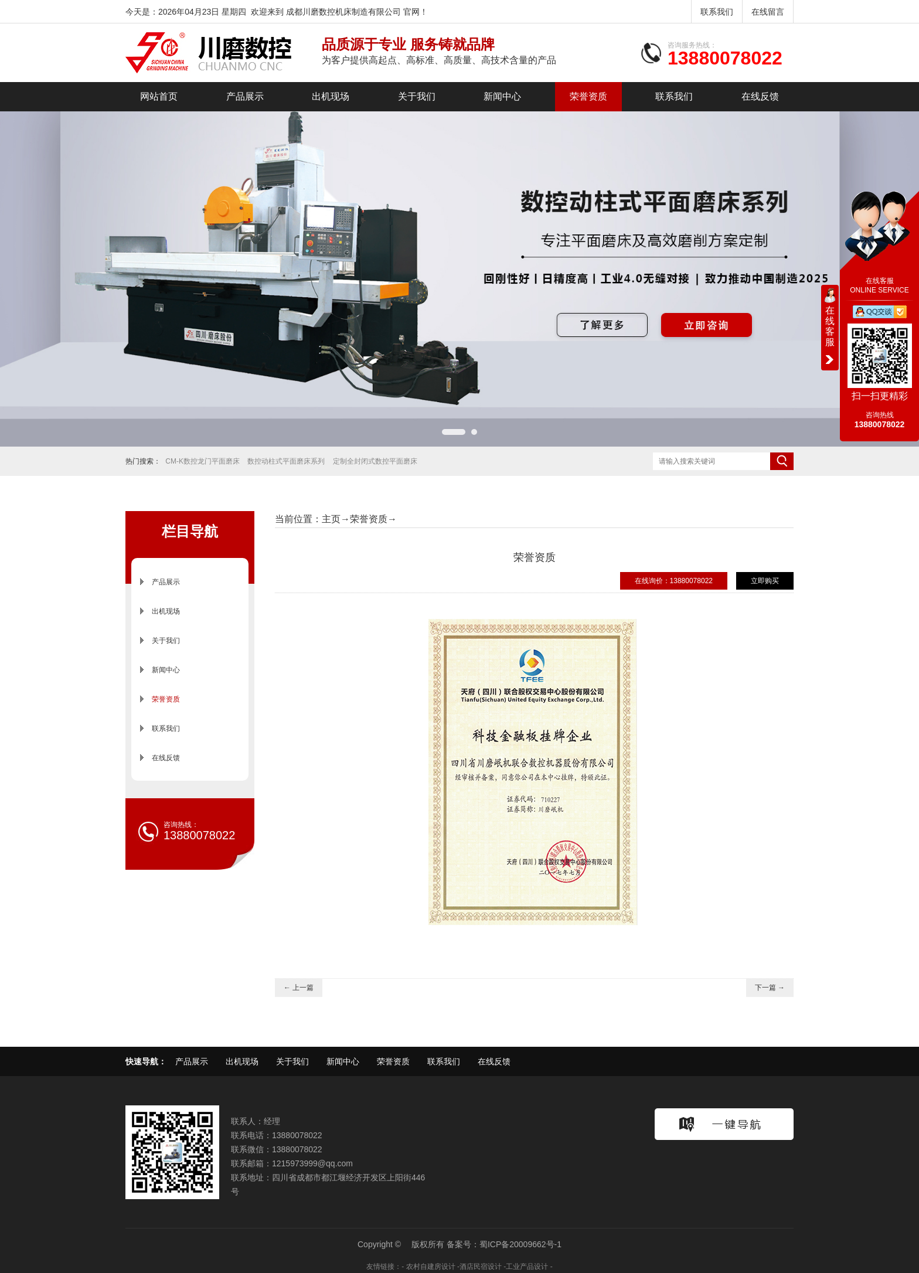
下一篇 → (770, 987)
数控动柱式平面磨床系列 (286, 461)
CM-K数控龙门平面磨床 (202, 461)
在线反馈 (760, 96)
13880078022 (725, 58)
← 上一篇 (299, 987)
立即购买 (765, 581)
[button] (453, 432)
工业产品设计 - (529, 1266)
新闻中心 (502, 96)
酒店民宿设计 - (483, 1266)
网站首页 (159, 96)
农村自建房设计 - (433, 1266)
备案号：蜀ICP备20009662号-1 (504, 1244)
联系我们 (716, 11)
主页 (331, 519)
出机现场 (330, 96)
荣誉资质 (588, 96)
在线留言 (767, 11)
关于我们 (416, 96)
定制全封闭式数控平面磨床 (375, 461)
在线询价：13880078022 (674, 581)
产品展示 (245, 96)
